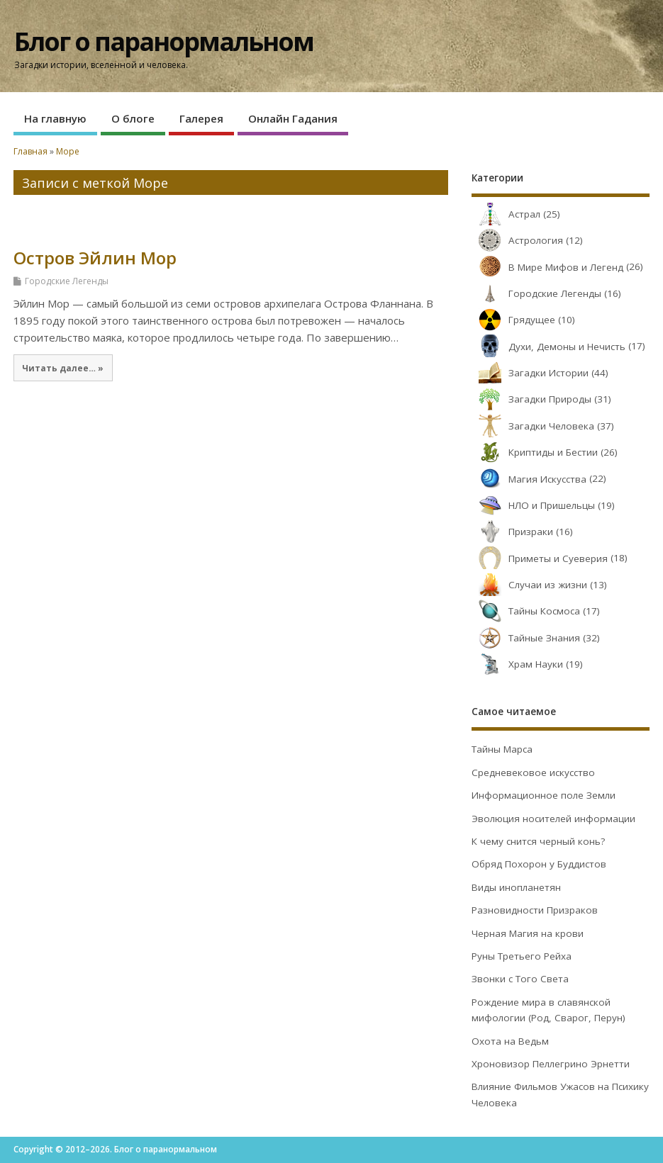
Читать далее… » (63, 367)
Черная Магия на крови (528, 933)
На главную (55, 118)
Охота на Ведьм (510, 1041)
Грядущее (513, 319)
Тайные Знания (526, 637)
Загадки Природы (531, 399)
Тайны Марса (502, 749)
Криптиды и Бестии (535, 452)
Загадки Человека (533, 426)
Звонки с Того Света (520, 978)
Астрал (506, 214)
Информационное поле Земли (543, 795)
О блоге (133, 118)
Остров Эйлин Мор (95, 257)
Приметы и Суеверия (540, 558)
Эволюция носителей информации (553, 818)
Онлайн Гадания (293, 118)
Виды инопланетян (516, 887)
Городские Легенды (66, 281)
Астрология (517, 240)
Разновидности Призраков (535, 910)
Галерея (201, 118)
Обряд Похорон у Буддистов (539, 864)
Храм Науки (517, 664)
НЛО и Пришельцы (533, 505)
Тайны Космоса (526, 611)
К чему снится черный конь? (538, 841)
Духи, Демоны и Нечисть (548, 346)
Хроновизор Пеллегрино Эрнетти (551, 1063)
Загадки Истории (530, 372)
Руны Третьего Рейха (522, 956)
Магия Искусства (529, 479)
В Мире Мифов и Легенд (547, 267)
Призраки (512, 531)
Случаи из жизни (529, 584)
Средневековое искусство (533, 772)
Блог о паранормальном (163, 41)
